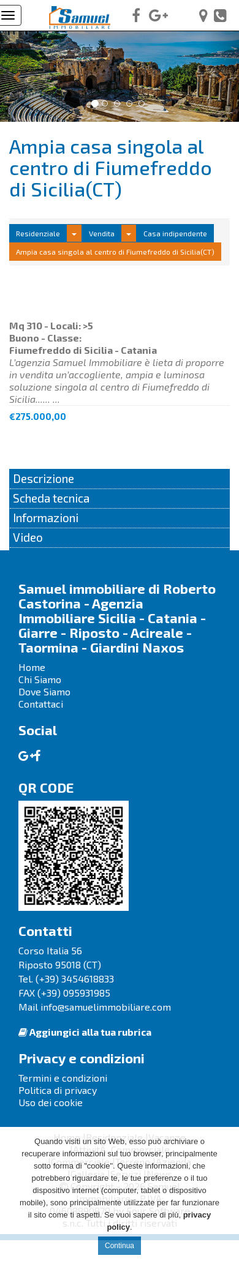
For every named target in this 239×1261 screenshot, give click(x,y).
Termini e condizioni (62, 1077)
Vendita (102, 233)
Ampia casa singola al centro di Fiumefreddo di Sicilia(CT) (115, 251)
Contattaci (40, 703)
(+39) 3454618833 (75, 978)
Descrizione (43, 478)
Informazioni (45, 518)
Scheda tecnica (51, 498)
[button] (18, 76)
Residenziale (38, 233)
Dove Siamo (44, 691)
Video (28, 537)
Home (31, 667)
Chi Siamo (39, 679)
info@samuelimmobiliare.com (105, 1006)
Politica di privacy (57, 1090)
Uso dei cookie (50, 1102)
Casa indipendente (175, 233)
